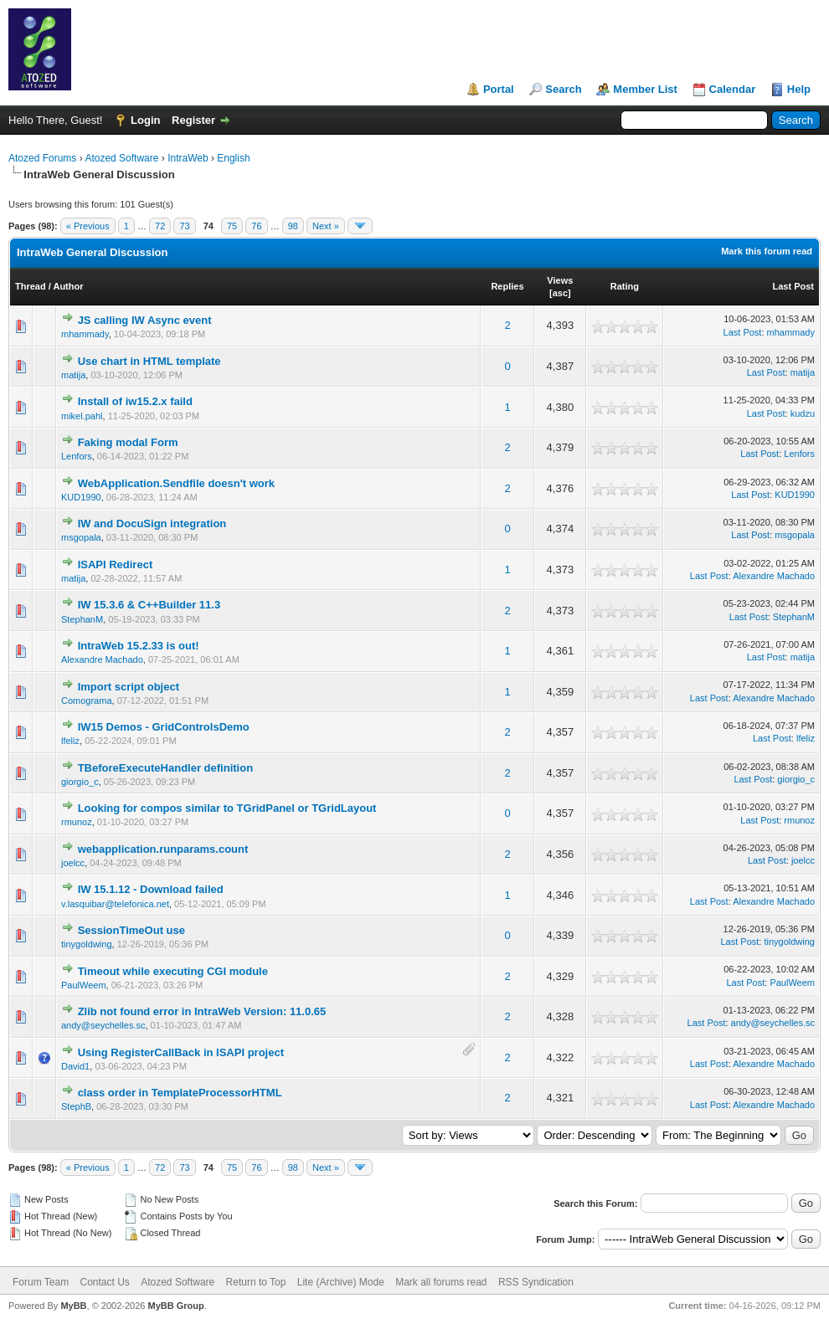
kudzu (802, 413)
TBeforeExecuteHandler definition (165, 768)
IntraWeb (187, 158)
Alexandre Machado (774, 576)
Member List (645, 89)
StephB (76, 1106)
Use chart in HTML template (149, 361)
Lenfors (76, 456)
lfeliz (70, 741)
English (233, 158)
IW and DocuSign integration (152, 523)
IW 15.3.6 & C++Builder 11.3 (149, 604)
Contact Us (104, 1282)
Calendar (732, 89)
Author (68, 286)
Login (145, 120)
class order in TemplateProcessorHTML (180, 1092)
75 (232, 226)
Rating (624, 286)
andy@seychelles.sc (103, 1025)
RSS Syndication (536, 1282)
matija (73, 375)
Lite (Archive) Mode (340, 1282)
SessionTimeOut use (131, 930)
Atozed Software (121, 158)
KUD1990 (81, 497)
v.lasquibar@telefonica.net (115, 904)
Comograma (86, 700)
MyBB (73, 1306)
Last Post (793, 286)
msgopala (81, 537)
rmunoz (76, 822)
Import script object (128, 686)
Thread (30, 286)
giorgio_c (80, 782)
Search (563, 89)
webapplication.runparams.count (163, 849)
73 (184, 226)
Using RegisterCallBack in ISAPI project (181, 1052)
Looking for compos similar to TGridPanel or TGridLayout (227, 808)
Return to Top (256, 1282)
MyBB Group (175, 1306)
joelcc (73, 863)
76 (256, 226)
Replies (507, 286)
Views (560, 280)
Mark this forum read (766, 251)
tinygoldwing (86, 944)
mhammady (85, 334)
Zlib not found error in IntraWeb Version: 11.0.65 (202, 1011)
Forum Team (41, 1282)
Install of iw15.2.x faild (135, 401)
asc (560, 293)
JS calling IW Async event (145, 320)
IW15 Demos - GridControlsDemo (164, 727)
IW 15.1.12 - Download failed (151, 889)
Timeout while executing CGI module (173, 971)
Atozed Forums (42, 158)
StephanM (82, 619)
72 (160, 226)
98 (293, 226)
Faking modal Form (128, 442)
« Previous (88, 226)
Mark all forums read (441, 1282)
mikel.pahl (82, 416)
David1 (75, 1066)
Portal (498, 89)
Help (799, 89)
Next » (325, 226)
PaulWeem (83, 985)
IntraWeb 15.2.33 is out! (138, 645)
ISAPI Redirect (115, 564)
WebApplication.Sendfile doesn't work (176, 483)
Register (193, 120)
